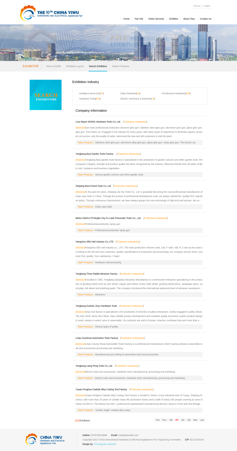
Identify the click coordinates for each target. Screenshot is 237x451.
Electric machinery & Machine (135, 98)
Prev (164, 420)
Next (195, 420)
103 (189, 420)
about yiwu (189, 18)
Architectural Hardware (173, 93)
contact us (205, 18)
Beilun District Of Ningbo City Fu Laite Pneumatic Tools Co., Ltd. (108, 218)
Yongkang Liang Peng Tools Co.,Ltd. (94, 366)
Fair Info (139, 18)
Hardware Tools (87, 98)
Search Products (120, 66)
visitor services (156, 18)
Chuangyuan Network (105, 444)
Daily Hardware (128, 93)
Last (202, 420)
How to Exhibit (53, 66)
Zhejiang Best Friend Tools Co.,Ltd (93, 186)
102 (182, 420)
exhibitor (173, 18)
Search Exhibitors (98, 66)
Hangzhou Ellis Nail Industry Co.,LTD (94, 241)
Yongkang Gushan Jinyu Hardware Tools (96, 306)
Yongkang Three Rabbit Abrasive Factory (97, 273)
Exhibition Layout (75, 66)
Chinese (196, 6)
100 (171, 420)
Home (126, 18)
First (157, 420)
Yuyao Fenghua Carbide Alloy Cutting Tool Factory (101, 389)
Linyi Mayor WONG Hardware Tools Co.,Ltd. (98, 121)
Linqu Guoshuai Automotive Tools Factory (97, 338)
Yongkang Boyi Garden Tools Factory (95, 154)
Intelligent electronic (89, 93)
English (207, 6)
